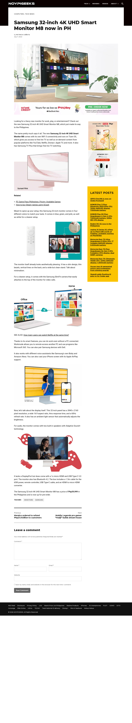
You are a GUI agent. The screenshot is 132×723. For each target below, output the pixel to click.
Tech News (29, 14)
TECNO (37, 608)
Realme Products (73, 605)
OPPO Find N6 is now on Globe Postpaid (100, 200)
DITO (118, 605)
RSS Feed (11, 605)
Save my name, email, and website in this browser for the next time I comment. (43, 585)
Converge (11, 608)
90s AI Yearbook (76, 608)
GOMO (112, 605)
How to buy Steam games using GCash (32, 205)
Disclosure (21, 605)
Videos (105, 4)
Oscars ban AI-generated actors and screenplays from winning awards (101, 268)
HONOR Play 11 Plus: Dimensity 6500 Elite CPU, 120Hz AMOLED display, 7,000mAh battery (101, 207)
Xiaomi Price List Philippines (54, 605)
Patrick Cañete (23, 35)
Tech (86, 4)
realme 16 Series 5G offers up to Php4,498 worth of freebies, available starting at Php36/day (102, 232)
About (114, 4)
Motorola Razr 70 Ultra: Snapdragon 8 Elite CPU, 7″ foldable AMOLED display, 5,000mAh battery (102, 242)
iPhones (84, 605)
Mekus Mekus (89, 608)
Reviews (95, 4)
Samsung (39, 500)
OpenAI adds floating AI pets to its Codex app (100, 275)
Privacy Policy (32, 605)
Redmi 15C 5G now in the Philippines (100, 225)
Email (51, 565)
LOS (40, 605)
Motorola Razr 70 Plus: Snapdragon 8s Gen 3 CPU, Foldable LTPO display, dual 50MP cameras (102, 252)
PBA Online (21, 608)
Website (17, 575)
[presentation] (89, 4)
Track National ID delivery (51, 608)
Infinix (30, 608)
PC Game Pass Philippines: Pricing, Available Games (38, 202)
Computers (19, 14)
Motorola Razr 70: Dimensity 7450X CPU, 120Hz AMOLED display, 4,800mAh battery (102, 261)
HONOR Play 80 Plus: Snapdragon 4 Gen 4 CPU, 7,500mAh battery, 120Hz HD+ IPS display (101, 217)
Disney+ (65, 608)
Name (16, 565)
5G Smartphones (95, 605)
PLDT (105, 605)
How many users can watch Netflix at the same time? (46, 335)
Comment (18, 541)
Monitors (28, 500)
